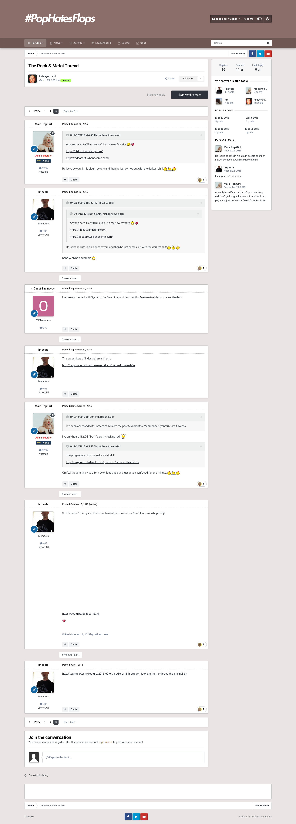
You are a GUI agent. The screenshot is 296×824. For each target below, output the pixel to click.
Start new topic (156, 94)
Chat (143, 42)
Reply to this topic (190, 94)
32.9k (43, 168)
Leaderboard (103, 42)
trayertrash (49, 76)
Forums (36, 42)
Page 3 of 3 (71, 111)
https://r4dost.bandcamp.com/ (84, 151)
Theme (29, 816)
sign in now (106, 742)
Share (169, 78)
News (57, 42)
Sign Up (248, 18)
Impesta (43, 192)
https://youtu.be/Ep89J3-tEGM (80, 613)
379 (43, 327)
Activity (78, 42)
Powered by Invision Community (255, 816)
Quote (74, 179)
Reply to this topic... (59, 757)
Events (125, 42)
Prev (37, 111)
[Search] (229, 43)
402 (43, 231)
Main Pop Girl (43, 124)
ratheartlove (106, 135)
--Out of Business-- (43, 288)
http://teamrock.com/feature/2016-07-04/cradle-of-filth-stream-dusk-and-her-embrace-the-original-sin (124, 673)
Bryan (103, 416)
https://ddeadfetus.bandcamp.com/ (87, 158)
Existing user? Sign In (226, 19)
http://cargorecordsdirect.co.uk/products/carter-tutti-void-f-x (98, 365)
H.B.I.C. (103, 202)
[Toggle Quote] (67, 135)
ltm (226, 99)
